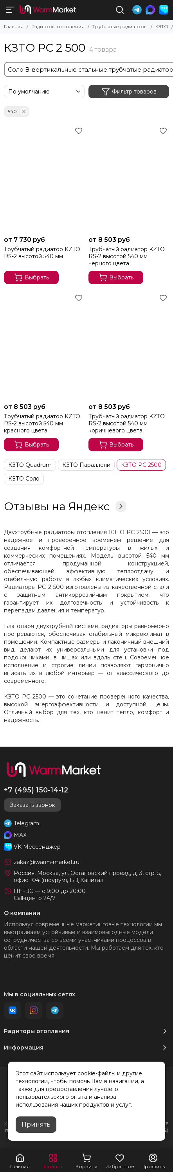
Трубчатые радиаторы (120, 26)
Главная (13, 26)
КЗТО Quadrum (30, 464)
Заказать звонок (32, 804)
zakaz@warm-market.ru (46, 862)
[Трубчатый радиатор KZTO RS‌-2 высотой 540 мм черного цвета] (128, 178)
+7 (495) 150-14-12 (36, 790)
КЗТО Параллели (86, 464)
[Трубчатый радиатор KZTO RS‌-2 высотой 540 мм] (44, 178)
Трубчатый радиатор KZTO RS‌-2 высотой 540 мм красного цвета (42, 423)
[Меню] (10, 10)
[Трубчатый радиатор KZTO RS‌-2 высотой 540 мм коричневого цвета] (128, 345)
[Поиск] (119, 10)
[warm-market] (48, 9)
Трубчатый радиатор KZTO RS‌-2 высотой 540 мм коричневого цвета (126, 423)
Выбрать (31, 277)
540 (18, 111)
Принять (36, 1124)
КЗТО (161, 26)
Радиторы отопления (58, 26)
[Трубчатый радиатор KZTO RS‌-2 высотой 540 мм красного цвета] (44, 345)
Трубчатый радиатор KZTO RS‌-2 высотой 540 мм (42, 253)
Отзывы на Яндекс (65, 506)
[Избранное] (79, 131)
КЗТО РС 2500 (141, 464)
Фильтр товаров (129, 91)
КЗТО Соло (24, 478)
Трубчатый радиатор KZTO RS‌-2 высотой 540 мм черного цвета (126, 256)
